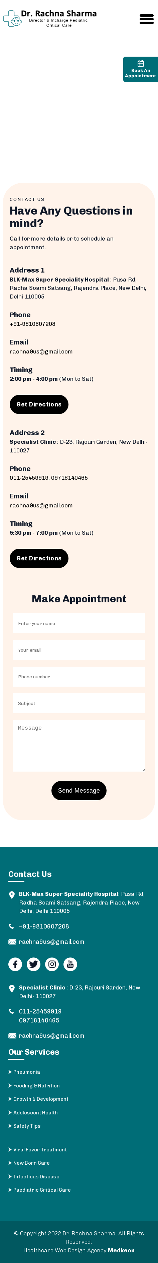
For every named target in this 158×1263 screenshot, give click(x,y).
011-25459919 (29, 477)
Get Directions (38, 404)
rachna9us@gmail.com (41, 351)
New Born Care (31, 1163)
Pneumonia (26, 1072)
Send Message (79, 790)
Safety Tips (27, 1126)
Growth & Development (40, 1099)
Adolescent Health (35, 1113)
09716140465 (69, 477)
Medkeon (121, 1250)
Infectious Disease (36, 1177)
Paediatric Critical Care (42, 1190)
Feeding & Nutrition (36, 1086)
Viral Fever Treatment (40, 1150)
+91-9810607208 (32, 323)
